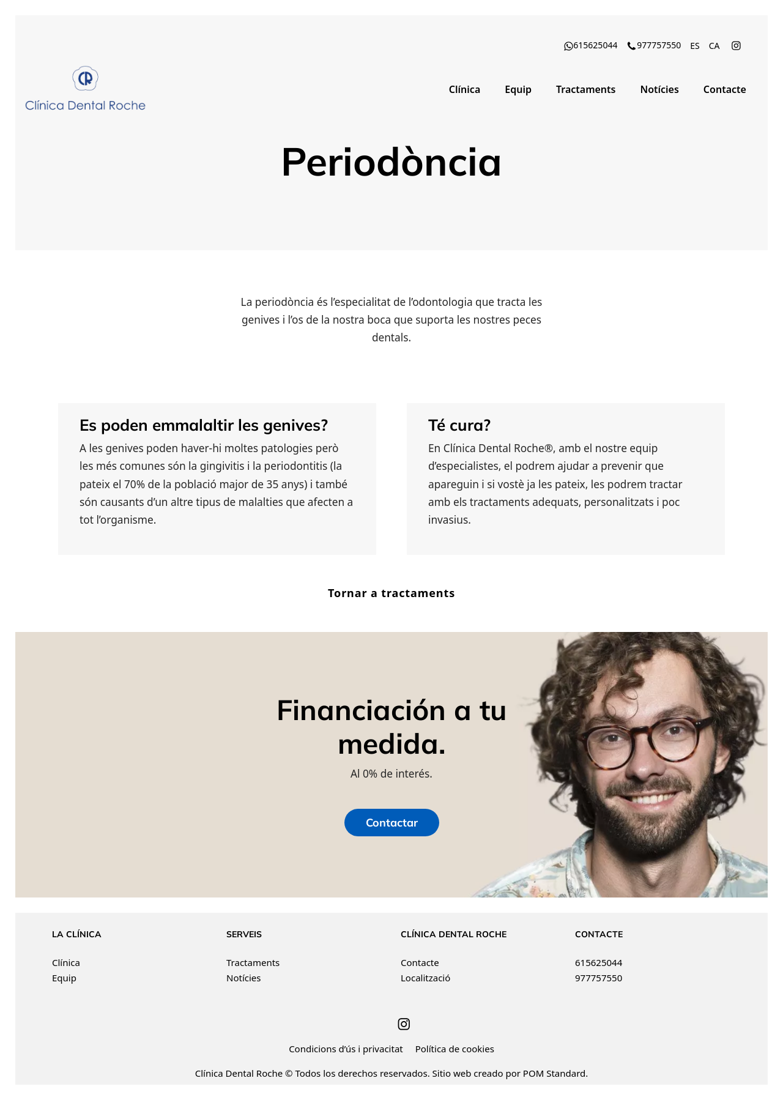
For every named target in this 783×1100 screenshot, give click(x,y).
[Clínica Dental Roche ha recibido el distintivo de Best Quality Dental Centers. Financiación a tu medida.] (85, 89)
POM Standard (554, 1073)
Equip (64, 978)
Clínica (66, 962)
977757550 (598, 978)
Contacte (420, 962)
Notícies (243, 978)
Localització (425, 978)
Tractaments (253, 962)
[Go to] (737, 44)
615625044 (598, 962)
